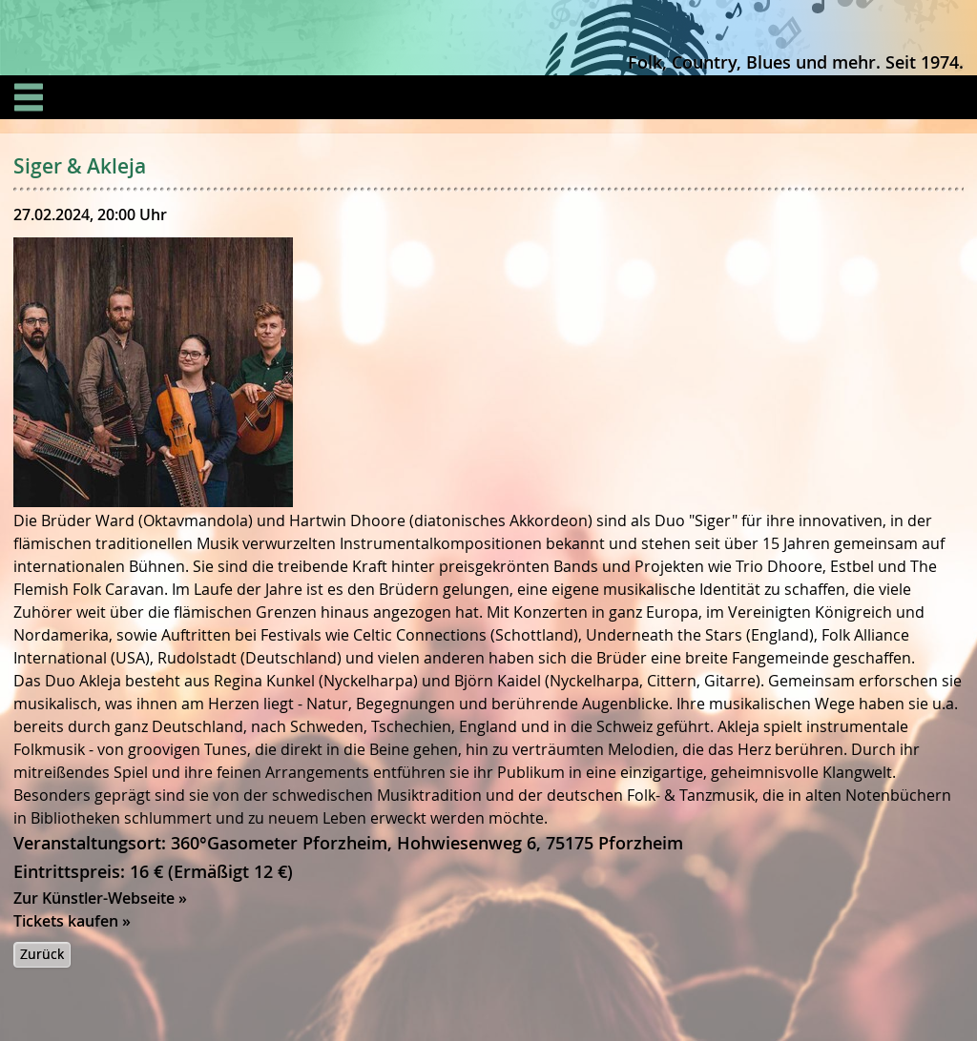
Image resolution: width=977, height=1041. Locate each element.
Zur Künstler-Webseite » (100, 898)
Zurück (42, 954)
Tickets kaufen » (72, 920)
